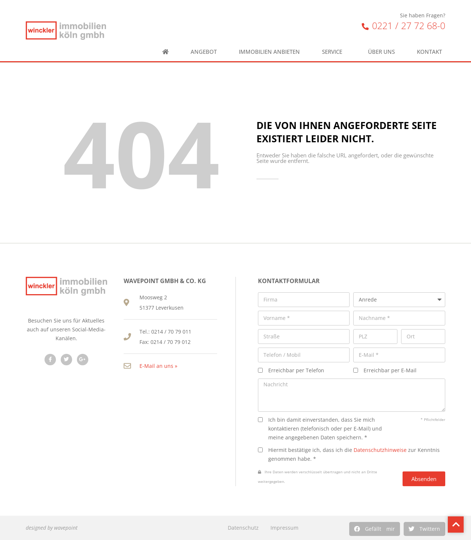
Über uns (381, 52)
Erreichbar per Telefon (296, 370)
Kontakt (431, 52)
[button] (374, 529)
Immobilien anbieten (269, 52)
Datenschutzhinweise (380, 449)
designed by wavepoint (52, 527)
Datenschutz (243, 527)
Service (334, 52)
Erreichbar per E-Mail (390, 370)
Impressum (284, 527)
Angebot (204, 52)
